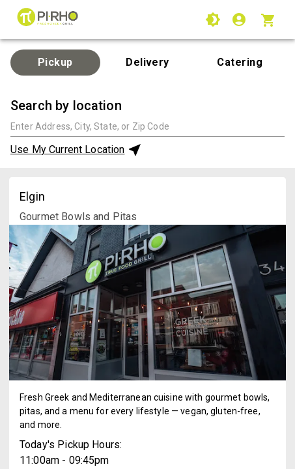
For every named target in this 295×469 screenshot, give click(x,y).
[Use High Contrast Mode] (213, 20)
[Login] (240, 19)
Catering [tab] (239, 62)
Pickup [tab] (55, 62)
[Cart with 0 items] (270, 20)
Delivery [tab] (147, 62)
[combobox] (147, 126)
